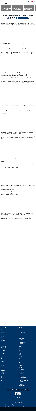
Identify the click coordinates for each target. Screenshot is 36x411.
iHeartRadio (28, 390)
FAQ (20, 374)
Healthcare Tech (22, 342)
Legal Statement (24, 405)
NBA (20, 352)
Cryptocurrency (3, 354)
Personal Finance (5, 327)
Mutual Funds (3, 365)
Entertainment (3, 372)
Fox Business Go (22, 384)
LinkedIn (19, 390)
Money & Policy (3, 346)
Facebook (8, 18)
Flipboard (17, 390)
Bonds (2, 357)
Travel (2, 375)
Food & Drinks (3, 379)
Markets (3, 350)
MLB (20, 353)
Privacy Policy (21, 373)
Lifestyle (3, 370)
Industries (2, 361)
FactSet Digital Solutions (17, 405)
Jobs (20, 370)
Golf (20, 358)
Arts (1, 380)
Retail (2, 362)
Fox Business (4, 1)
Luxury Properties (22, 332)
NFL (20, 350)
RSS (21, 390)
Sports (20, 348)
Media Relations (22, 376)
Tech (20, 335)
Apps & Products (22, 385)
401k (2, 337)
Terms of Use (21, 372)
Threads (12, 18)
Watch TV (31, 1)
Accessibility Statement (23, 380)
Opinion (21, 362)
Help (18, 400)
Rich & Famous (3, 373)
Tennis (20, 360)
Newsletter (23, 390)
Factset (29, 404)
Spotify (26, 390)
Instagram (12, 390)
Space (20, 346)
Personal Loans (3, 333)
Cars (1, 376)
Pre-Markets (3, 364)
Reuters (2, 20)
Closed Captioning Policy (23, 378)
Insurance (2, 336)
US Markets (3, 353)
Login (28, 1)
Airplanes (2, 377)
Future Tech (21, 343)
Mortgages (3, 329)
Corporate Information (23, 377)
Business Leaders (4, 360)
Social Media (21, 338)
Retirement (3, 339)
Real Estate (21, 327)
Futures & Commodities (5, 356)
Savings (2, 335)
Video (20, 365)
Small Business (3, 347)
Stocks (2, 352)
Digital (20, 336)
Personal (20, 329)
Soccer (20, 357)
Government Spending (5, 344)
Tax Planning (3, 340)
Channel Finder (22, 369)
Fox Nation (21, 382)
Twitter (10, 18)
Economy (3, 343)
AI (19, 344)
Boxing (20, 356)
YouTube (15, 390)
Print (14, 18)
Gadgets (20, 339)
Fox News (21, 381)
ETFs (2, 358)
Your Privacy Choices (18, 399)
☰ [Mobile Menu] (34, 1)
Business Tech (21, 340)
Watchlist (3, 368)
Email (16, 18)
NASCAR (20, 354)
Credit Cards (3, 332)
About (20, 367)
